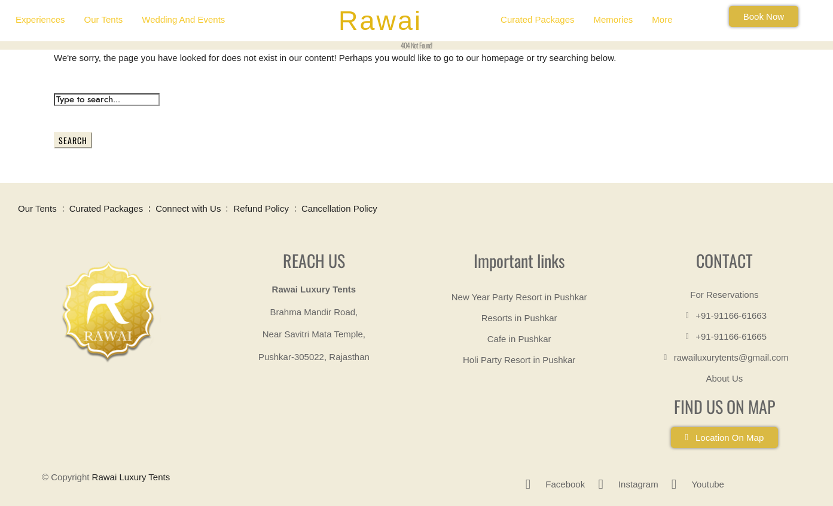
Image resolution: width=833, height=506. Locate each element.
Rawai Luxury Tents (131, 477)
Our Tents (103, 19)
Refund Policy (261, 208)
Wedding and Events (183, 19)
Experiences (40, 19)
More (662, 19)
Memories (613, 19)
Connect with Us (188, 208)
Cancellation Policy (339, 208)
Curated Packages (537, 19)
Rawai (380, 20)
